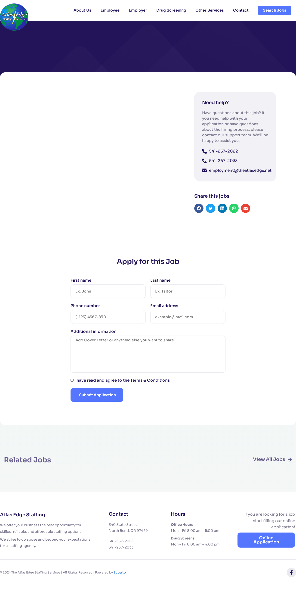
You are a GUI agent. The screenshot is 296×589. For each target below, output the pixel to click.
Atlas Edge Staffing (22, 515)
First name (81, 282)
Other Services (209, 10)
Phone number (85, 308)
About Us (82, 10)
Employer (138, 10)
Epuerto (120, 572)
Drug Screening (171, 10)
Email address (164, 308)
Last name (160, 282)
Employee (110, 10)
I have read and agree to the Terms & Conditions (122, 382)
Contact (241, 10)
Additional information (94, 333)
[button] (199, 210)
